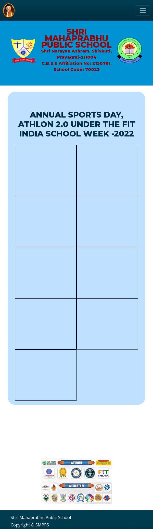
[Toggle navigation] (143, 10)
